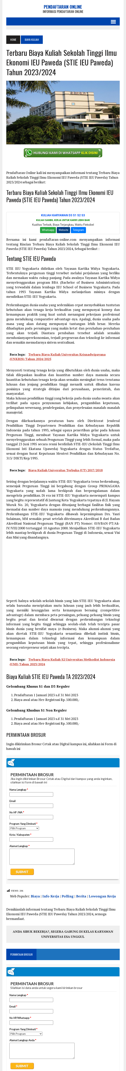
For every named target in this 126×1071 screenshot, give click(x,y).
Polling (68, 896)
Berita (81, 896)
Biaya (35, 896)
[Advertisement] (63, 571)
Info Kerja (50, 896)
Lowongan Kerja (102, 896)
